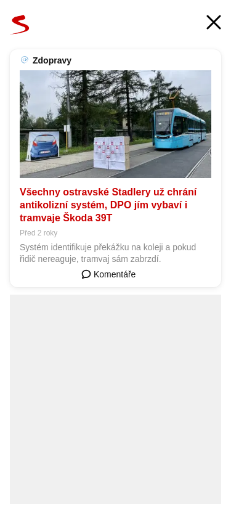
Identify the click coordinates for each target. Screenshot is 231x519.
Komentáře (108, 274)
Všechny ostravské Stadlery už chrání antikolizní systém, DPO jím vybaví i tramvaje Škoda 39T (108, 205)
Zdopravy (52, 60)
